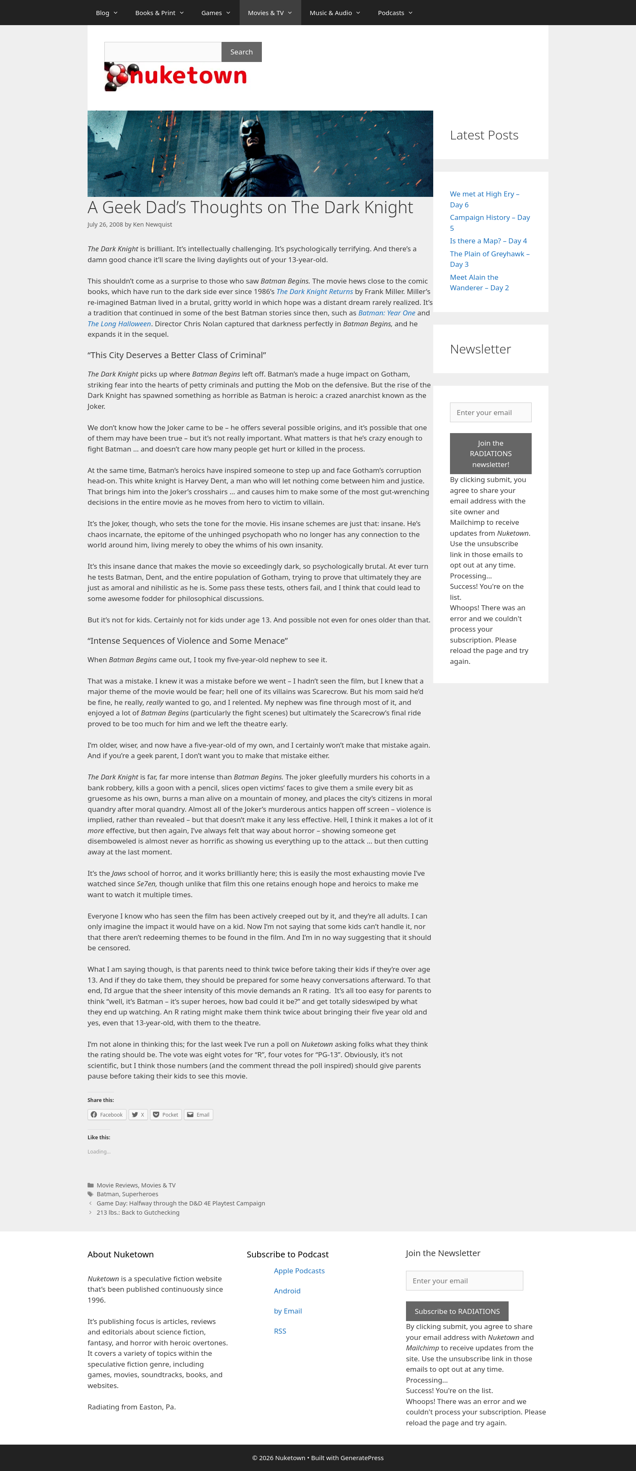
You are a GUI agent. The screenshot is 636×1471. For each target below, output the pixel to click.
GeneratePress (362, 1457)
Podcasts (400, 12)
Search (241, 52)
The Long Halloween (119, 323)
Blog (111, 12)
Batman (108, 1194)
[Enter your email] (491, 413)
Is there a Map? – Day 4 (488, 240)
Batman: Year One (386, 312)
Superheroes (140, 1194)
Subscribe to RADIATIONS (457, 1311)
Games (221, 12)
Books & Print (164, 12)
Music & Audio (340, 12)
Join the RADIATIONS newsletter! (491, 453)
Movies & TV (275, 12)
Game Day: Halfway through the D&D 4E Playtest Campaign (181, 1203)
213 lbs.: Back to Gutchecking (138, 1212)
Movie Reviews (117, 1185)
